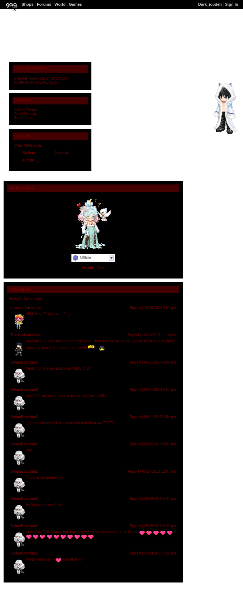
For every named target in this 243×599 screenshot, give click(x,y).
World (60, 4)
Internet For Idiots (29, 78)
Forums (44, 4)
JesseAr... (62, 153)
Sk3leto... (30, 153)
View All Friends (28, 146)
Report (135, 308)
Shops (28, 4)
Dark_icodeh (210, 4)
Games (75, 4)
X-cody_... (30, 160)
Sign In (231, 4)
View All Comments (25, 299)
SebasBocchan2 (24, 362)
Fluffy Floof (24, 82)
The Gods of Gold (25, 335)
